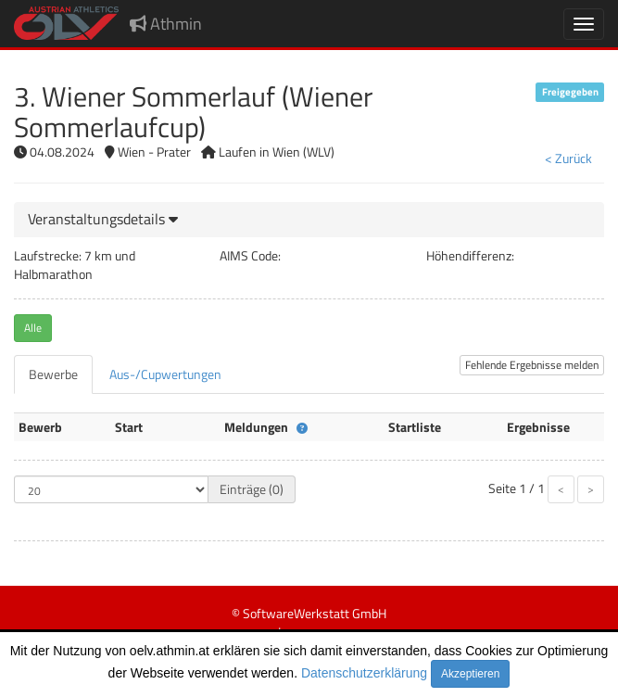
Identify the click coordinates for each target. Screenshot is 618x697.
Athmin (166, 23)
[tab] (309, 219)
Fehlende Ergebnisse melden (532, 365)
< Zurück (568, 158)
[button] (103, 219)
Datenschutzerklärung (364, 672)
